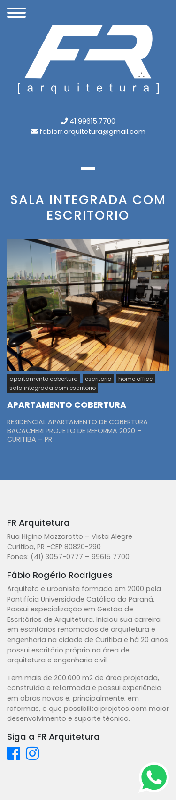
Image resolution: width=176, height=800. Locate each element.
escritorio (98, 379)
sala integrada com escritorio (52, 388)
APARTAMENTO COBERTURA (66, 405)
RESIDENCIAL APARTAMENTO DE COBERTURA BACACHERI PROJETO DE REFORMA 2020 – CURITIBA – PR (77, 430)
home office (135, 379)
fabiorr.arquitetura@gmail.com (92, 131)
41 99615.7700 (92, 121)
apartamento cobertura (43, 379)
